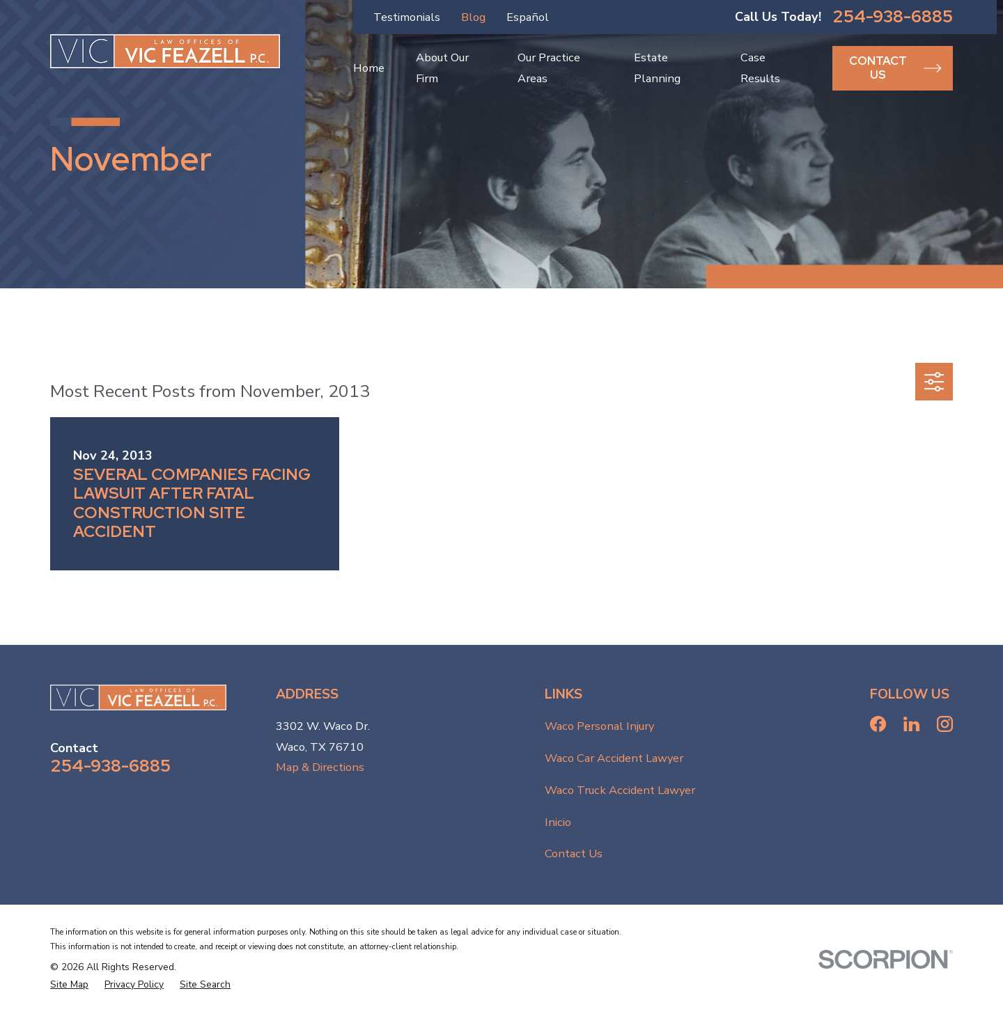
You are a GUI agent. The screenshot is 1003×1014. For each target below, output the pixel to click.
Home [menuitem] (368, 68)
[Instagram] (945, 724)
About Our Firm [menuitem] (442, 67)
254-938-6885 (892, 17)
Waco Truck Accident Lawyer (620, 790)
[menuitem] (69, 985)
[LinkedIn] (911, 724)
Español (527, 17)
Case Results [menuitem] (760, 67)
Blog (473, 17)
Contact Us (573, 853)
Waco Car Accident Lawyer (614, 758)
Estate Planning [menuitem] (657, 67)
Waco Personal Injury (599, 726)
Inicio (558, 822)
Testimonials (406, 17)
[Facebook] (878, 724)
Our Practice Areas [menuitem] (549, 67)
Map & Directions (320, 767)
